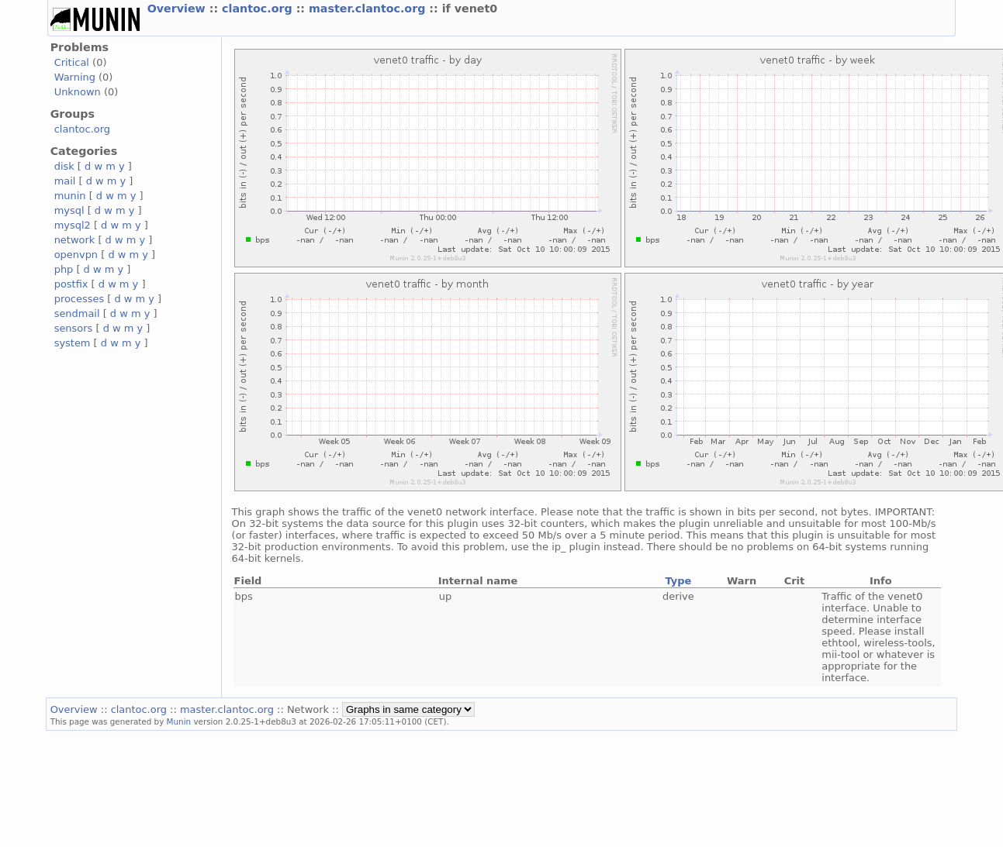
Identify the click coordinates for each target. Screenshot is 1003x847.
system (72, 343)
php (64, 269)
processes (79, 299)
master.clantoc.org (369, 8)
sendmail (77, 313)
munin (70, 195)
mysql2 (72, 225)
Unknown (77, 92)
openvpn (76, 254)
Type (678, 581)
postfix (71, 284)
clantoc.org (259, 8)
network (74, 240)
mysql (69, 210)
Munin (179, 721)
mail (65, 181)
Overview (178, 8)
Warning (74, 77)
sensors (73, 328)
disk (64, 166)
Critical (71, 62)
